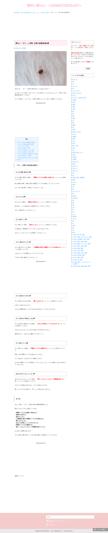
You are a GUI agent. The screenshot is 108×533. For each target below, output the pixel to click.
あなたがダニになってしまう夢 (27, 157)
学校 (74, 109)
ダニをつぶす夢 (23, 146)
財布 (74, 147)
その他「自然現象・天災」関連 (81, 239)
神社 (74, 163)
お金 (74, 95)
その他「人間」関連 (78, 250)
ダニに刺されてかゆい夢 (26, 152)
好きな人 (75, 166)
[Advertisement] (54, 27)
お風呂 (74, 100)
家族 (74, 104)
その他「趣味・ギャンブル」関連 (81, 243)
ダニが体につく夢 (24, 148)
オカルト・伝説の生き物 (79, 97)
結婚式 (74, 136)
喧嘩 (74, 138)
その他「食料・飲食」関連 (80, 246)
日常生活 (75, 198)
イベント (75, 86)
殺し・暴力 (76, 145)
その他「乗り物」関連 (79, 255)
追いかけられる (77, 93)
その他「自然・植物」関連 (80, 241)
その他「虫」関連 (19, 48)
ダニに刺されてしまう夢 (26, 150)
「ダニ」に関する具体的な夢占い (26, 142)
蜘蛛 (74, 125)
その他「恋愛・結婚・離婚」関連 (81, 266)
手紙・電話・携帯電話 (79, 177)
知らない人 (76, 161)
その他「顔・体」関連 (79, 234)
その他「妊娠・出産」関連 (80, 252)
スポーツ (75, 168)
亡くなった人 (76, 191)
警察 (74, 129)
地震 (74, 154)
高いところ (76, 170)
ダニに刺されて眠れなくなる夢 (27, 154)
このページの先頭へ (100, 529)
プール (74, 218)
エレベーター (76, 90)
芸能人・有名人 (77, 131)
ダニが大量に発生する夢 (26, 144)
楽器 (74, 106)
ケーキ (74, 134)
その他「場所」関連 (78, 257)
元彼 (74, 225)
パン (74, 214)
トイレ (74, 182)
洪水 (74, 143)
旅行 (74, 232)
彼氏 (74, 118)
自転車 (74, 157)
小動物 (74, 159)
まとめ (18, 159)
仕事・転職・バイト (78, 152)
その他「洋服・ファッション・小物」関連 (81, 262)
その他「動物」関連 (78, 248)
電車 (74, 179)
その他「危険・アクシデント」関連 (82, 236)
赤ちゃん (75, 79)
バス (74, 207)
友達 (74, 184)
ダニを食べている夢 (24, 155)
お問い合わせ (52, 524)
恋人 (74, 141)
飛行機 (74, 216)
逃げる (74, 195)
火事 (74, 102)
